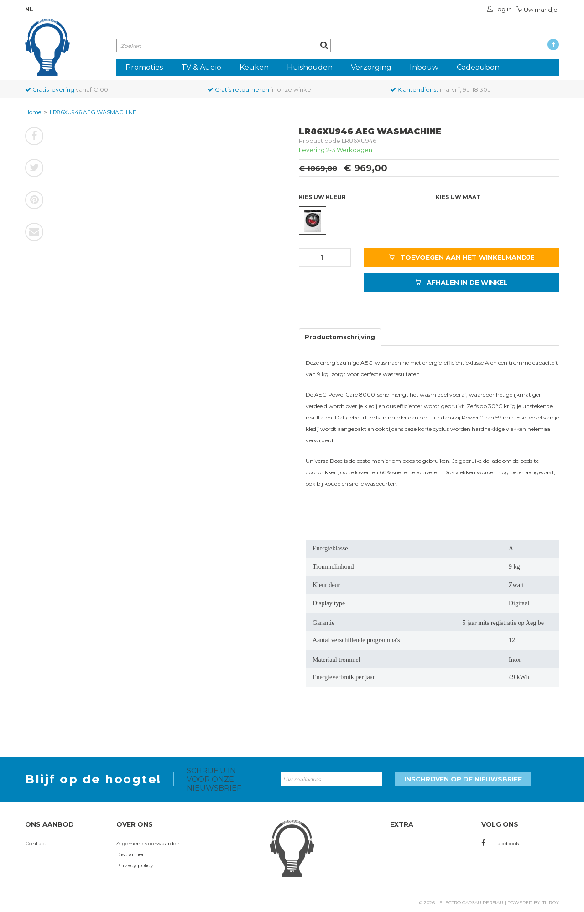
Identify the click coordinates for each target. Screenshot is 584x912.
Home (33, 112)
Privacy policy (134, 865)
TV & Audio (201, 67)
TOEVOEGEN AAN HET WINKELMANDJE (461, 257)
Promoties (144, 67)
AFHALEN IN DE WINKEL (461, 282)
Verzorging (371, 67)
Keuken (254, 67)
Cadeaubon (478, 67)
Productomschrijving (340, 337)
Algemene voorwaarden (148, 843)
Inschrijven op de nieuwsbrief (463, 779)
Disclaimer (130, 854)
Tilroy (550, 903)
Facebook (500, 843)
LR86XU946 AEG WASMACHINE (93, 112)
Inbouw (424, 67)
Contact (36, 843)
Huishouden (310, 67)
